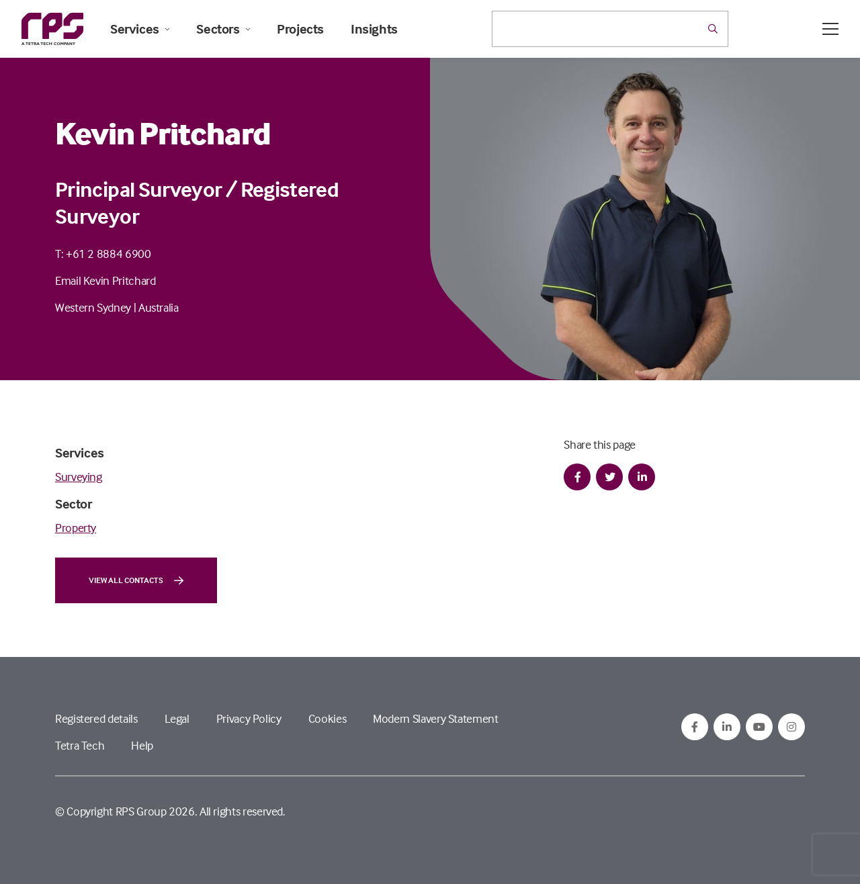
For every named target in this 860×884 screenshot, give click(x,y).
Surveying (78, 476)
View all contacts (136, 580)
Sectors (223, 29)
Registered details (96, 718)
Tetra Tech (79, 745)
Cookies (327, 718)
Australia (158, 307)
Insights (374, 29)
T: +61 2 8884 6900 (103, 253)
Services (139, 29)
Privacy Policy (249, 718)
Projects (300, 29)
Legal (177, 718)
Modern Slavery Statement (435, 718)
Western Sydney (93, 307)
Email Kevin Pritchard (105, 280)
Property (75, 527)
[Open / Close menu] (830, 29)
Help (142, 745)
